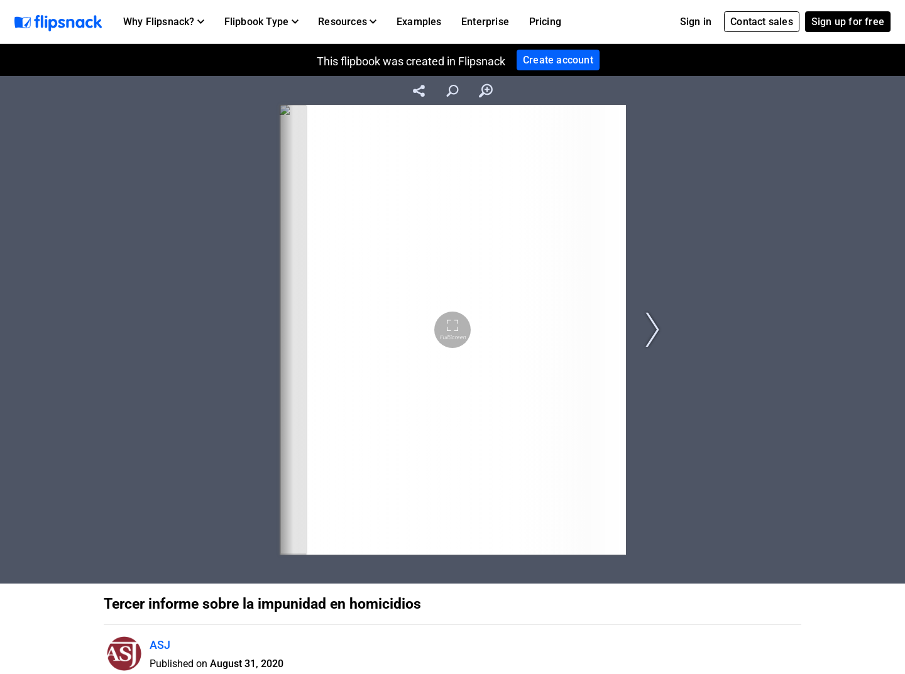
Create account (558, 60)
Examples (419, 22)
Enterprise (485, 22)
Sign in (695, 22)
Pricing (545, 22)
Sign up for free (847, 22)
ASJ (160, 644)
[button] (163, 22)
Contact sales (761, 22)
